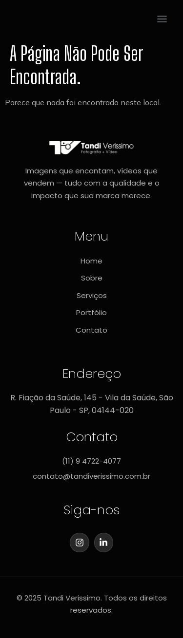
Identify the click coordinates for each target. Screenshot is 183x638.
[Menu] (162, 19)
